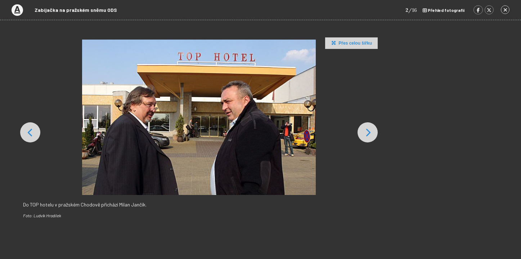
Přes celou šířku (351, 42)
